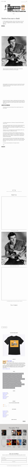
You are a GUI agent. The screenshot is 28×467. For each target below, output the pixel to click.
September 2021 (5, 393)
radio (10, 384)
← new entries (4, 327)
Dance (16, 377)
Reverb (14, 191)
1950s (15, 373)
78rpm (12, 375)
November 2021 (5, 392)
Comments (5, 406)
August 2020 (4, 397)
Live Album (18, 380)
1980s (4, 375)
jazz (8, 380)
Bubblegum (11, 377)
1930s (8, 373)
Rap (13, 384)
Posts (4, 404)
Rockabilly (19, 191)
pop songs (18, 382)
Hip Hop (5, 380)
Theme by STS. (19, 465)
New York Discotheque (12, 382)
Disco (20, 377)
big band (16, 375)
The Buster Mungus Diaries (11, 465)
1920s (4, 373)
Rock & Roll (16, 191)
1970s (22, 373)
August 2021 (4, 394)
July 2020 (4, 398)
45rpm (8, 375)
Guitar (9, 191)
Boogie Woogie (6, 377)
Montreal (5, 382)
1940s (11, 373)
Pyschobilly (11, 191)
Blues (20, 375)
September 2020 (5, 396)
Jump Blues (12, 380)
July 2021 (4, 395)
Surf (21, 191)
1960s (18, 373)
